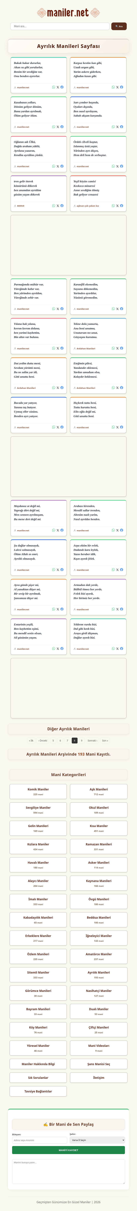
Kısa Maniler (99, 826)
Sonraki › (92, 740)
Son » (105, 740)
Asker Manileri (99, 863)
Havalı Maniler (38, 863)
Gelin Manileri (38, 826)
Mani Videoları (98, 1046)
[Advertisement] (68, 245)
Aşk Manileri (99, 789)
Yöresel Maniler (38, 1046)
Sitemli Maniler (38, 972)
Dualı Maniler (99, 1009)
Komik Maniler (38, 789)
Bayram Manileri (38, 1009)
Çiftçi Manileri (99, 1027)
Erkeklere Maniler (38, 936)
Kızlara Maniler (38, 844)
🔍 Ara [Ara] (118, 26)
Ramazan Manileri (99, 844)
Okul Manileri (99, 808)
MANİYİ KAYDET (68, 1150)
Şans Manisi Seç (98, 1064)
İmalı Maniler (38, 899)
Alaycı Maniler (38, 881)
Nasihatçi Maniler (99, 991)
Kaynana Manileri (99, 881)
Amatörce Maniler (99, 954)
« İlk (31, 740)
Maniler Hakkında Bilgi (38, 1064)
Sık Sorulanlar (38, 1078)
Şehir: (73, 1134)
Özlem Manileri (38, 954)
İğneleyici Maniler (99, 936)
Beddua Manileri (99, 917)
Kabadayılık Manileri (38, 917)
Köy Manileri (38, 1027)
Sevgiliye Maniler (38, 808)
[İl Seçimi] (97, 1140)
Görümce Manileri (38, 991)
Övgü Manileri (98, 899)
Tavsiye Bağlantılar (38, 1091)
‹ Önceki (42, 740)
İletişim (98, 1078)
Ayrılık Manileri (99, 972)
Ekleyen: (16, 1134)
